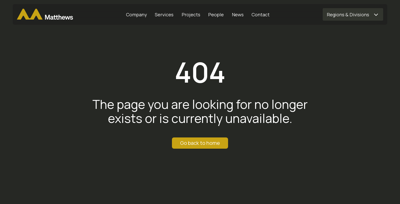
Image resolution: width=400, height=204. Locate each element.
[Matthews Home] (45, 14)
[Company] (136, 14)
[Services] (164, 14)
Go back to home (200, 142)
